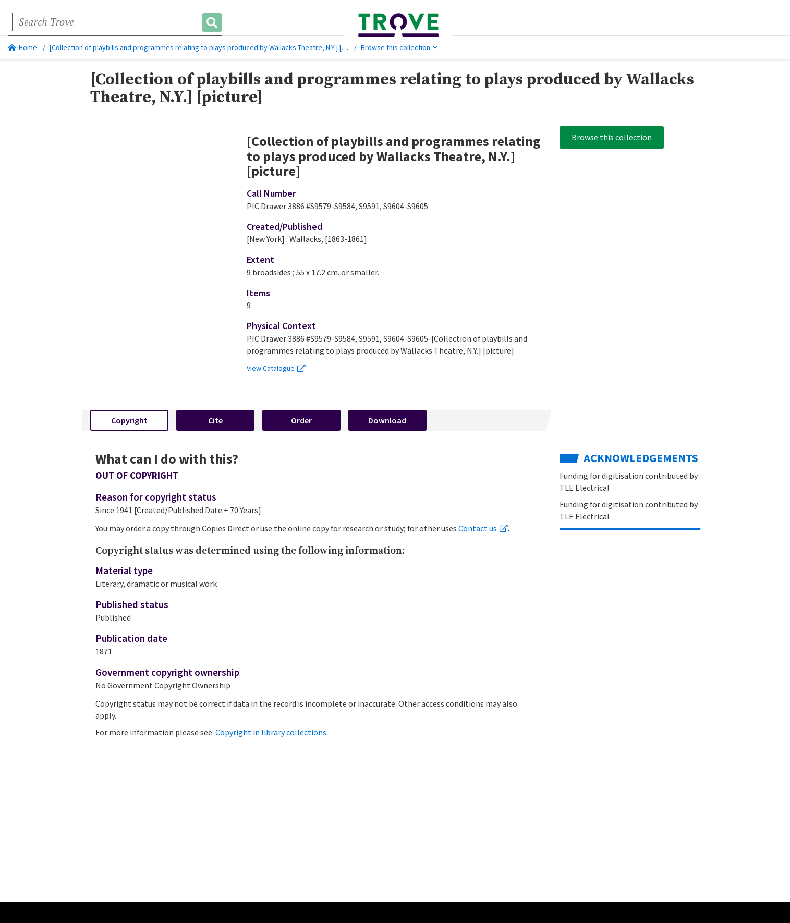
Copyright (129, 420)
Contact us (483, 528)
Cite (215, 420)
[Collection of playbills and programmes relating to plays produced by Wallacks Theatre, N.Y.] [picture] (208, 47)
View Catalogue (276, 368)
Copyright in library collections (270, 732)
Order (301, 420)
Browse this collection (399, 47)
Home (22, 47)
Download (387, 420)
